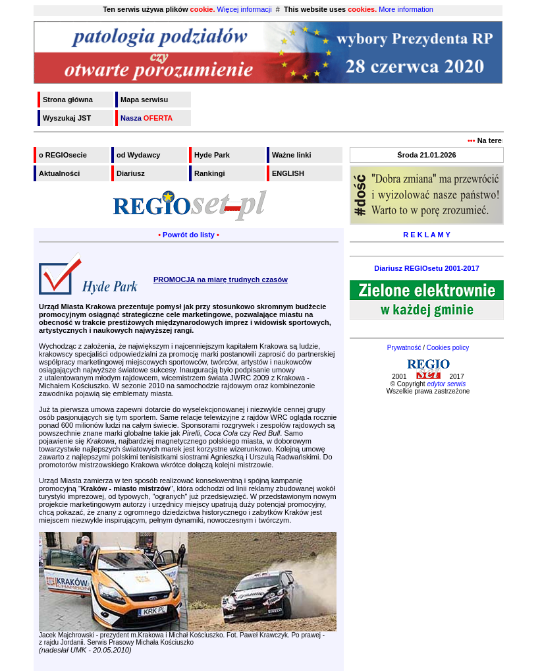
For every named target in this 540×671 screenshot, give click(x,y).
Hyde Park (212, 155)
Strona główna (68, 99)
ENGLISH (288, 173)
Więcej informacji (244, 9)
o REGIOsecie (63, 155)
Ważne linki (291, 155)
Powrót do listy (189, 235)
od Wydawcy (138, 155)
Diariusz (131, 173)
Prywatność (404, 347)
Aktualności (59, 173)
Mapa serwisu (144, 99)
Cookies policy (448, 347)
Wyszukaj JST (67, 118)
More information (406, 9)
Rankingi (209, 173)
